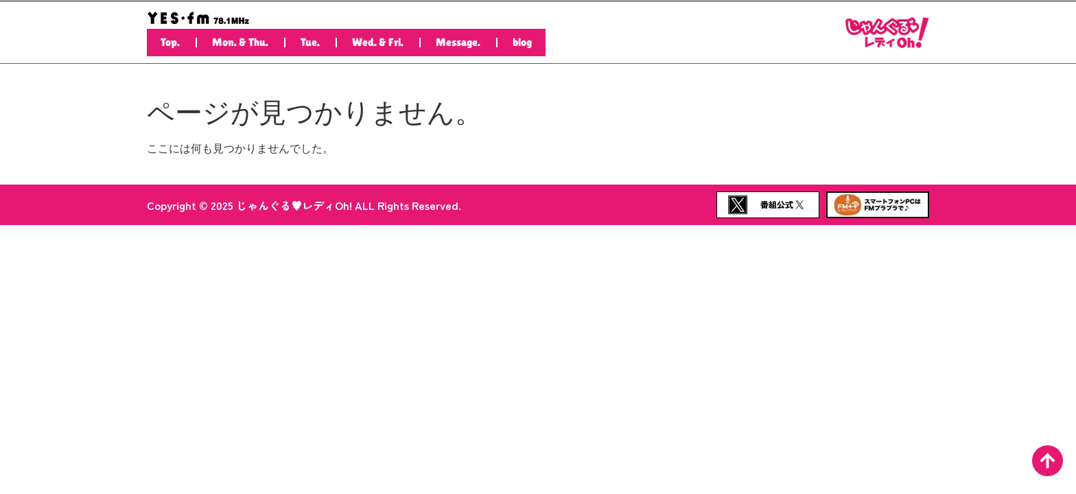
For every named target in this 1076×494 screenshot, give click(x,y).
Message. (458, 42)
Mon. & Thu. (240, 42)
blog (522, 42)
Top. (170, 42)
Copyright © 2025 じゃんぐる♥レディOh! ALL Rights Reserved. (304, 205)
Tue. (310, 42)
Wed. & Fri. (378, 42)
